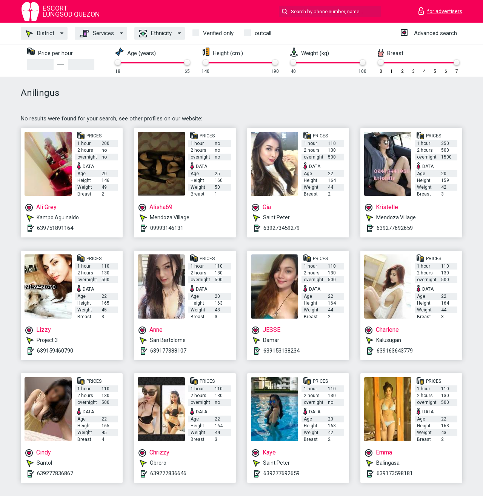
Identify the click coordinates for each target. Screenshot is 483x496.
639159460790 (55, 350)
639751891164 (55, 228)
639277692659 (395, 228)
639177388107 (168, 350)
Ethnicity (155, 33)
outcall (263, 33)
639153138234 (281, 350)
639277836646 (168, 473)
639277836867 (55, 473)
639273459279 (281, 228)
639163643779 (395, 350)
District (40, 33)
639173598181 (395, 473)
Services (97, 33)
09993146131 (166, 228)
